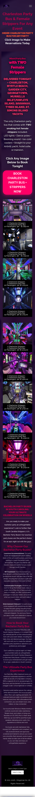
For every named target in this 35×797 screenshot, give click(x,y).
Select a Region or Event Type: (17, 768)
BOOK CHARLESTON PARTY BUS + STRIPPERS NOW (18, 182)
